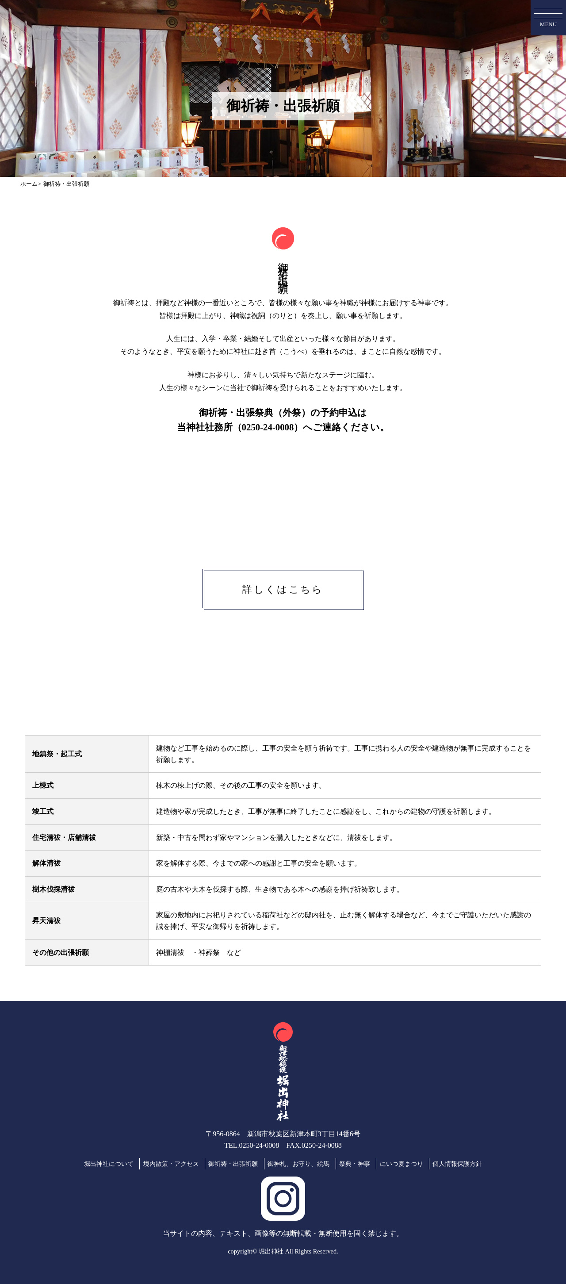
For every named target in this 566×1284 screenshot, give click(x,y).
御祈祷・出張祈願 (233, 1163)
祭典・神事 (354, 1163)
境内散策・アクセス (171, 1163)
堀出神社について (109, 1163)
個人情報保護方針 (457, 1163)
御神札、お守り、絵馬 (298, 1163)
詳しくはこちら (283, 589)
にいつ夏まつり (401, 1163)
